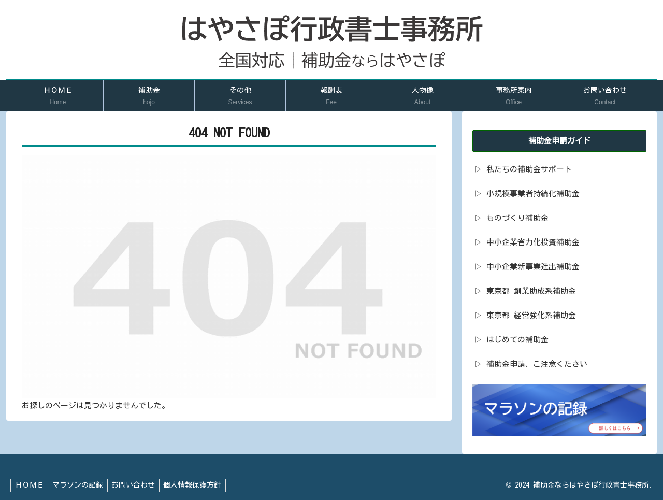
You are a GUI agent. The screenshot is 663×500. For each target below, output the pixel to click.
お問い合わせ (139, 485)
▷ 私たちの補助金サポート (523, 169)
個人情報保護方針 (201, 485)
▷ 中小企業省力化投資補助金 (527, 242)
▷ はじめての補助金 (511, 340)
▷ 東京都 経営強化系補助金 (525, 315)
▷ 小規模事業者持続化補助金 (527, 193)
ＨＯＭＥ (30, 485)
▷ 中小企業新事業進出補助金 (527, 266)
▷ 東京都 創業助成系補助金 (525, 291)
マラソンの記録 (81, 485)
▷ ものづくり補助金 (511, 218)
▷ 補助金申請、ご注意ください (530, 364)
